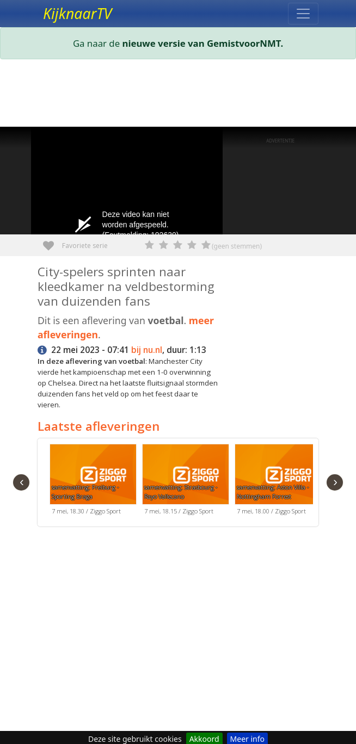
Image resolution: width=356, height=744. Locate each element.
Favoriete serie (52, 242)
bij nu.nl (146, 350)
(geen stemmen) (237, 246)
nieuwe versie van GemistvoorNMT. (203, 43)
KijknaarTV (77, 13)
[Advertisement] (178, 95)
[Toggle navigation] (303, 13)
